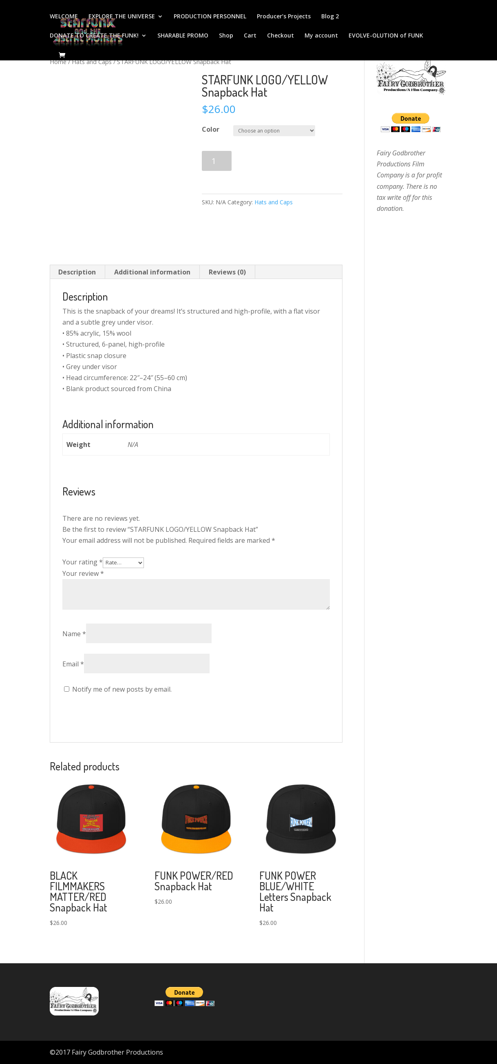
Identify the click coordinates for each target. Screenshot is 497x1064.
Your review (83, 573)
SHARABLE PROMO (182, 36)
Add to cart (270, 160)
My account (321, 36)
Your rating (82, 561)
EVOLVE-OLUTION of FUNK (386, 36)
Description (77, 272)
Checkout (280, 36)
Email (73, 663)
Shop (226, 36)
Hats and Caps (92, 62)
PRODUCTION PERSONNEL (210, 16)
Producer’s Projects (284, 16)
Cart (250, 36)
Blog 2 (330, 16)
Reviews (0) (227, 272)
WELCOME (64, 16)
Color (210, 129)
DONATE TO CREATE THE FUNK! (94, 36)
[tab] (77, 272)
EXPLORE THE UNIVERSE (121, 16)
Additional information (152, 272)
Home (58, 62)
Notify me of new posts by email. (122, 689)
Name (74, 633)
